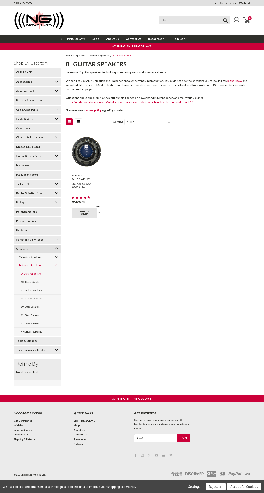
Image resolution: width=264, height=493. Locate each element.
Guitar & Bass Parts (28, 156)
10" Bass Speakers (31, 306)
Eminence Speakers (30, 265)
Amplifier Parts (25, 91)
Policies (180, 38)
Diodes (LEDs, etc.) (28, 146)
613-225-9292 (23, 3)
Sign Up (27, 429)
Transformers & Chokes (31, 350)
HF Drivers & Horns (31, 331)
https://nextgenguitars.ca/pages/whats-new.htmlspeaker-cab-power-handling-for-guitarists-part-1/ (129, 102)
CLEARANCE (24, 72)
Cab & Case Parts (27, 109)
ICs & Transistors (27, 174)
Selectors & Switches (30, 239)
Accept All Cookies (244, 486)
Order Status (21, 434)
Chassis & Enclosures (29, 137)
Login (17, 429)
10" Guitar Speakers (31, 281)
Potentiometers (26, 211)
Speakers (22, 249)
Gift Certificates (225, 3)
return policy (93, 110)
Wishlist (244, 3)
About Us (112, 38)
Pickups (21, 202)
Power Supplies (26, 221)
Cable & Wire (24, 119)
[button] (132, 46)
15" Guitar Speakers (31, 298)
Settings (194, 486)
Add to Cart (84, 213)
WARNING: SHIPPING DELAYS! (132, 46)
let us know (234, 80)
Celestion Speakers (30, 257)
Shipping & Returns (24, 439)
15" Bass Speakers (31, 323)
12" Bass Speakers (31, 315)
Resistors (22, 230)
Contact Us (133, 38)
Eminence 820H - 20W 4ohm (83, 185)
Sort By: (118, 121)
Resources (157, 38)
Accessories (24, 81)
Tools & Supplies (27, 340)
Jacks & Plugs (24, 184)
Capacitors (23, 128)
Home (69, 55)
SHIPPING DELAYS (73, 38)
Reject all (215, 486)
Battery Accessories (29, 100)
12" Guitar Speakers (31, 290)
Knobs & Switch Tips (29, 193)
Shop (95, 38)
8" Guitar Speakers (31, 273)
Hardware (22, 165)
